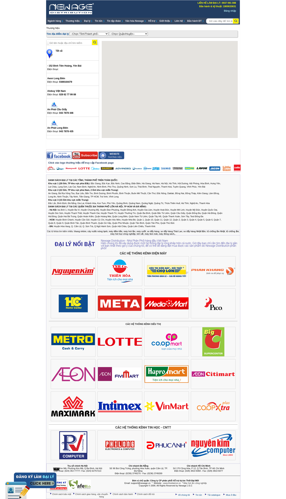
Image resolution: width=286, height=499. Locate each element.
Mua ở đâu (230, 495)
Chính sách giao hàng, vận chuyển (92, 494)
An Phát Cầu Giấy (57, 109)
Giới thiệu (164, 21)
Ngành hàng (54, 21)
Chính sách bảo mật (62, 494)
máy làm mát (151, 234)
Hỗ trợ (151, 21)
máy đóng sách (166, 234)
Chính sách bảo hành (123, 494)
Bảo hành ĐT (194, 21)
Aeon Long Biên (56, 78)
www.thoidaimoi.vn (172, 483)
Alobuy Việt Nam (56, 91)
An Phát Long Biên (57, 128)
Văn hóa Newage (134, 21)
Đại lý (87, 21)
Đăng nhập (230, 11)
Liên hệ (179, 21)
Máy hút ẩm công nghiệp (195, 483)
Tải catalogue (214, 495)
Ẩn (56, 469)
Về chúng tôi (183, 495)
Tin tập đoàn (114, 21)
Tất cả (59, 50)
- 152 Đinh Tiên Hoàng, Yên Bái (64, 65)
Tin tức (99, 21)
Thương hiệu (72, 21)
